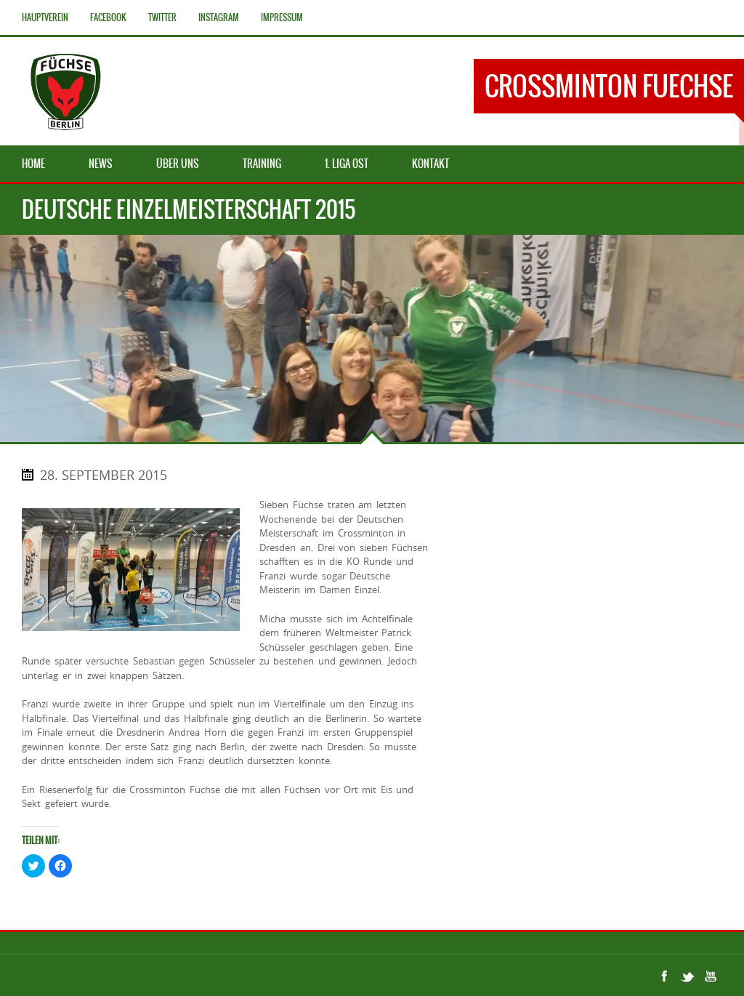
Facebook (108, 17)
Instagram (218, 17)
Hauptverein (45, 17)
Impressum (282, 17)
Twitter (162, 17)
